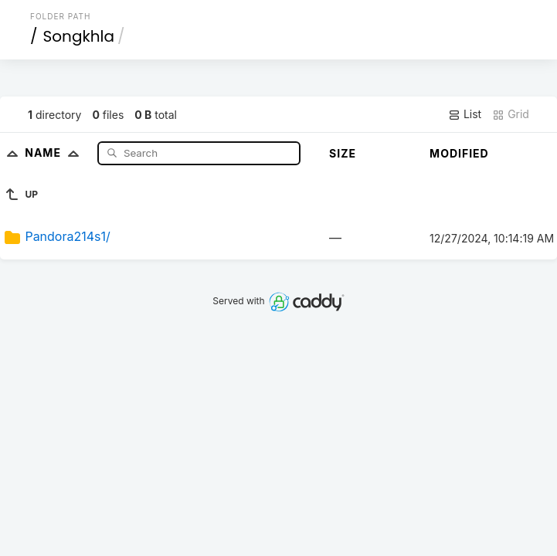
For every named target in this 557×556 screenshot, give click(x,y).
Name (55, 152)
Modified (459, 153)
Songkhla (78, 36)
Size (342, 153)
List (464, 114)
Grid (510, 114)
